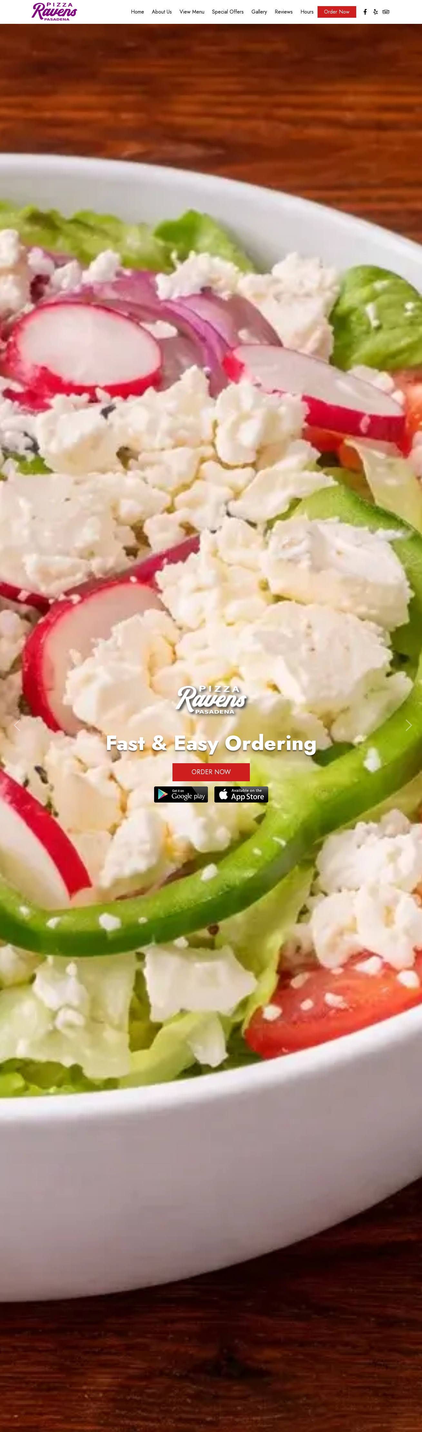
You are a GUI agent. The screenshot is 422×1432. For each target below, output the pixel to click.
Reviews (284, 12)
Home (137, 12)
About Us (162, 12)
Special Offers (228, 12)
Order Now (336, 12)
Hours (307, 12)
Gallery (259, 12)
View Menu (192, 12)
